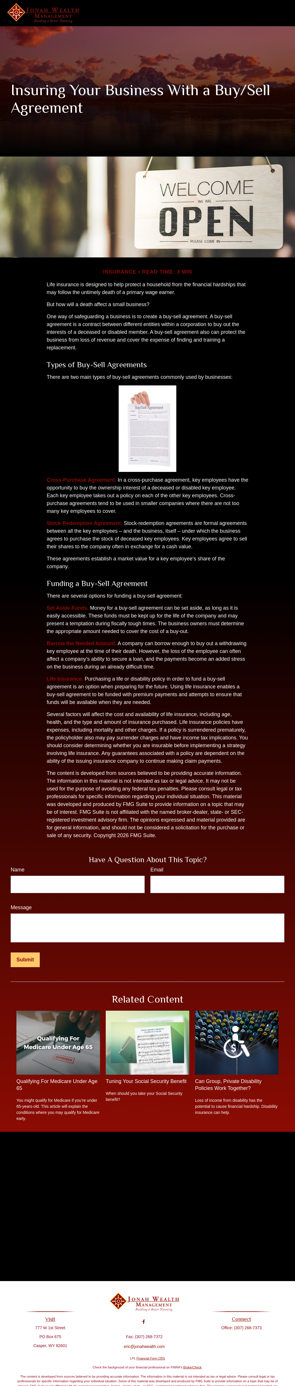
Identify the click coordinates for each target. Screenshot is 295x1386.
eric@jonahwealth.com (144, 1342)
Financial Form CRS (151, 1358)
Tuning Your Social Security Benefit (146, 1081)
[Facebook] (144, 1318)
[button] (100, 13)
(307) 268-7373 (245, 1327)
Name (17, 870)
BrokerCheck (192, 1367)
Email (156, 870)
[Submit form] (25, 959)
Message (21, 907)
